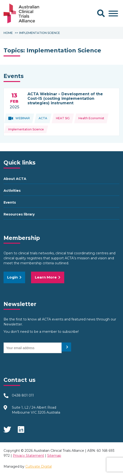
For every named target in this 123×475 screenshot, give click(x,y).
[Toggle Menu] (113, 13)
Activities (12, 190)
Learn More (47, 277)
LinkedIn (21, 428)
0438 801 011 (23, 395)
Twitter (7, 428)
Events (10, 202)
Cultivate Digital (38, 466)
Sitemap (54, 455)
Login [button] (14, 277)
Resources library (19, 214)
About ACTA (15, 179)
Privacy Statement (28, 455)
